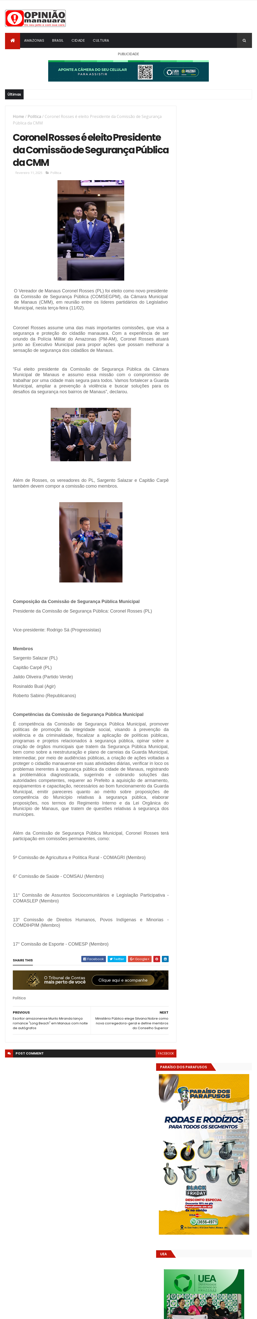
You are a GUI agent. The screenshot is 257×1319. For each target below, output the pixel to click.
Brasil (57, 40)
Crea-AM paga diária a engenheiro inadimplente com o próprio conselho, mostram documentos (224, 759)
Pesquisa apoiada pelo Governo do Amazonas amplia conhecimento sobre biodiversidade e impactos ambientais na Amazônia (212, 811)
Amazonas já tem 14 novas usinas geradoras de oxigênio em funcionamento (212, 880)
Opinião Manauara (202, 844)
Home (18, 116)
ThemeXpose (33, 1312)
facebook (157, 1054)
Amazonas (34, 40)
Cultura (101, 40)
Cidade (78, 40)
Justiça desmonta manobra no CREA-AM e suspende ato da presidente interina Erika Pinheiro (225, 784)
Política (34, 116)
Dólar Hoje (184, 966)
